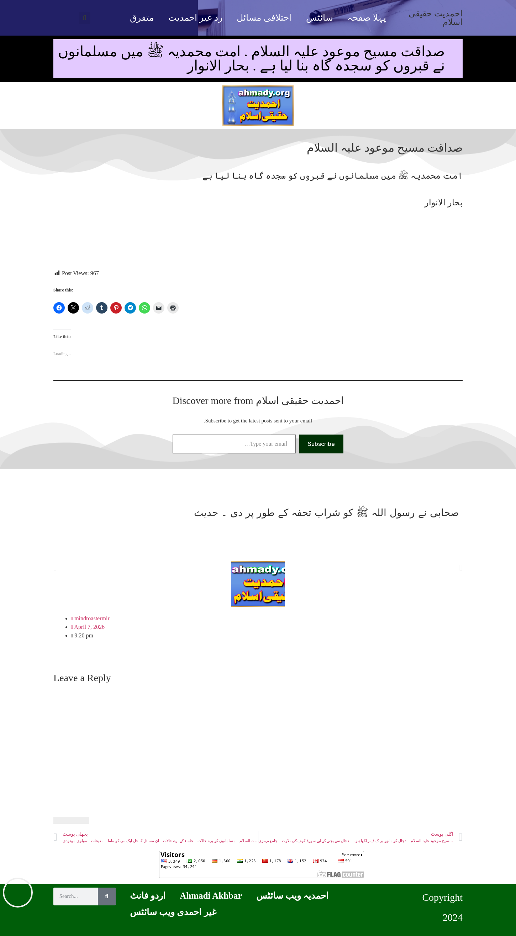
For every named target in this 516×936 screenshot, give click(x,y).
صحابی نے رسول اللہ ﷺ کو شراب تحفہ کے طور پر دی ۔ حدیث (326, 512)
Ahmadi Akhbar (211, 895)
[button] (84, 18)
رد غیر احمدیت (195, 17)
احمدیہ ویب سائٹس (292, 895)
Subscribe (321, 443)
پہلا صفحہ (366, 17)
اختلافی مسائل (264, 17)
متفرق (142, 17)
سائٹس (319, 17)
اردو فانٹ (147, 895)
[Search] (107, 896)
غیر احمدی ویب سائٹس (173, 912)
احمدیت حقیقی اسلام (436, 18)
